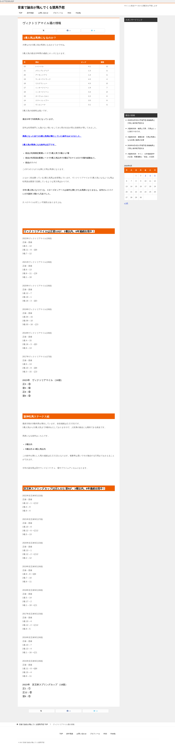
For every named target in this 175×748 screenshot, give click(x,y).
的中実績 (30, 13)
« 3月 (126, 203)
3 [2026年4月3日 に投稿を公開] (145, 175)
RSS (69, 13)
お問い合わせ (43, 13)
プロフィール (58, 13)
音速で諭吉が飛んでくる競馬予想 (45, 7)
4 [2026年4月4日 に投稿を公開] (150, 175)
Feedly (78, 13)
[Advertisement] (141, 65)
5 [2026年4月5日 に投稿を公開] (154, 175)
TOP (20, 13)
